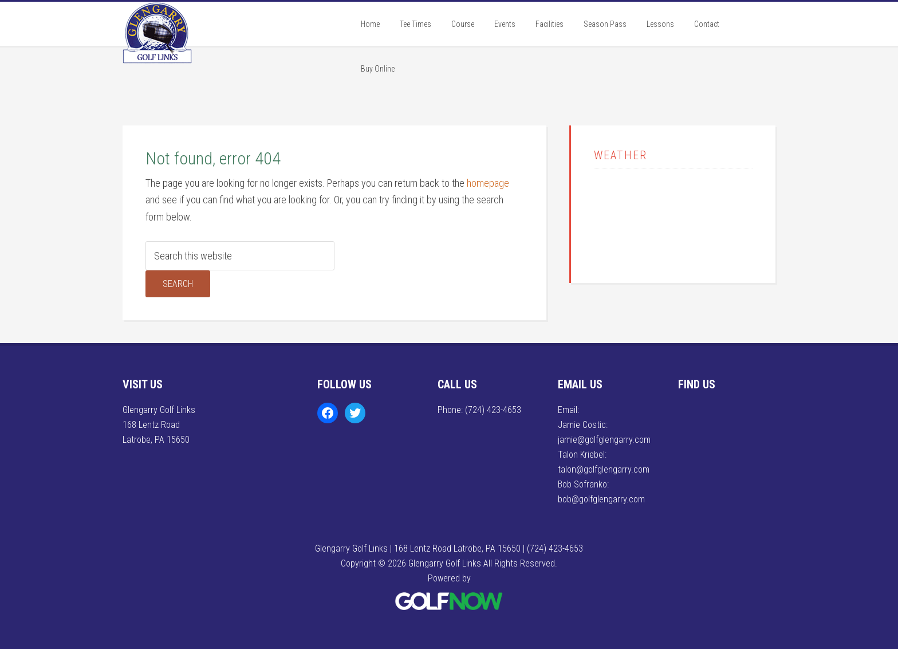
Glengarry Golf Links (208, 47)
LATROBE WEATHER (673, 217)
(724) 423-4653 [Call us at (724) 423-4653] (493, 409)
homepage (488, 183)
